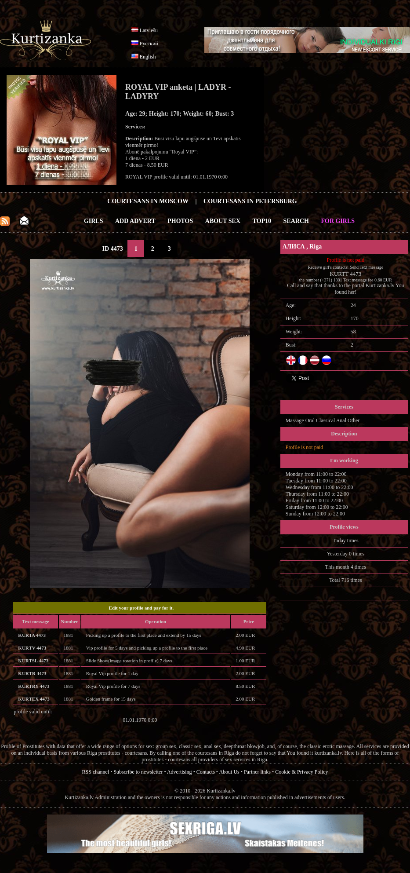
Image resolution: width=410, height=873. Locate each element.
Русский (149, 43)
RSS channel (95, 772)
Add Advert (135, 221)
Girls (93, 221)
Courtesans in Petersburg (250, 201)
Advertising (179, 772)
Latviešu (149, 30)
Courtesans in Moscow (148, 201)
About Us (229, 772)
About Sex (222, 221)
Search (296, 221)
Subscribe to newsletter (138, 772)
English (148, 57)
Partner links (257, 772)
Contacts (205, 772)
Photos (180, 221)
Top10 (262, 221)
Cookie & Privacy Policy (301, 772)
